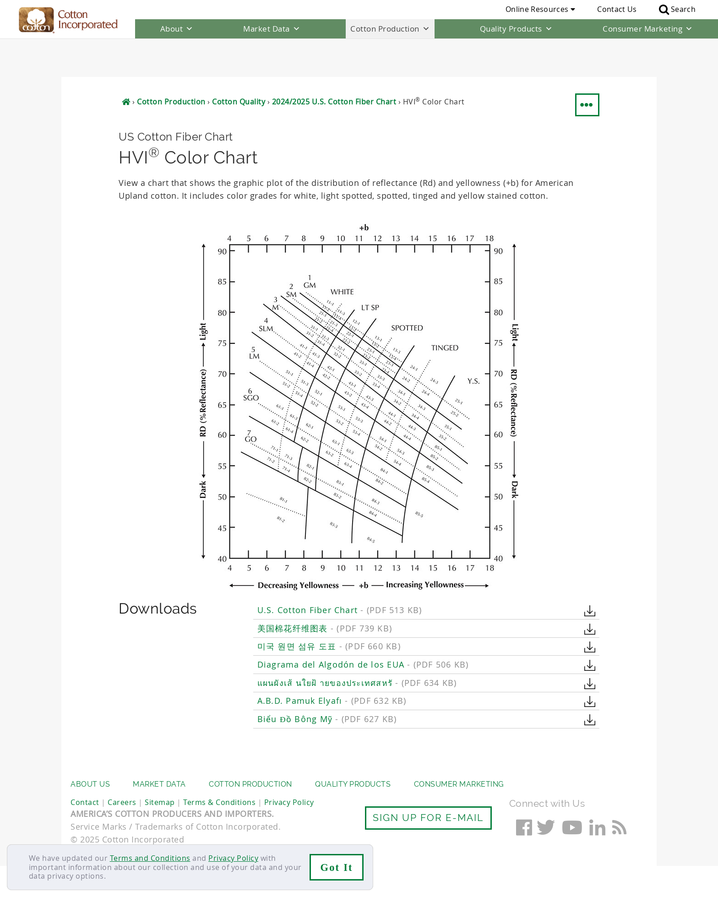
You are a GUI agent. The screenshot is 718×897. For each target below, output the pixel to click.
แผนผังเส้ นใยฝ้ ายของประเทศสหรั (357, 644)
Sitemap (160, 833)
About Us (90, 815)
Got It (337, 867)
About (177, 28)
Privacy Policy (233, 858)
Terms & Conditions (219, 833)
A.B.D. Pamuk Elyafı (332, 663)
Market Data (271, 28)
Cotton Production (390, 28)
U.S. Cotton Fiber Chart (339, 571)
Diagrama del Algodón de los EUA (363, 626)
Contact (85, 833)
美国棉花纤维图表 (324, 590)
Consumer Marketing (648, 28)
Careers (122, 833)
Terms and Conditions (150, 858)
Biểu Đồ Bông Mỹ (327, 681)
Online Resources (540, 9)
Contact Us (616, 9)
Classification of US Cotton (316, 750)
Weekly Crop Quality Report (317, 732)
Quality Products (516, 28)
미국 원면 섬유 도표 (329, 608)
